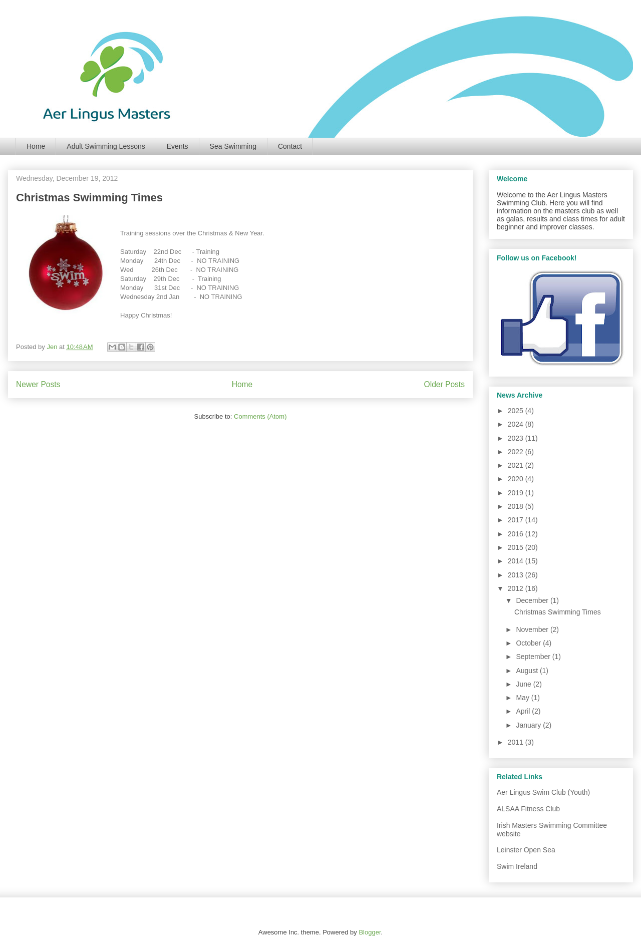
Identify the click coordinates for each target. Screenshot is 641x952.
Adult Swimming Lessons (106, 146)
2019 (516, 493)
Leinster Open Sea (526, 850)
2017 (516, 520)
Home (36, 146)
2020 (516, 479)
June (524, 684)
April (524, 711)
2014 (516, 561)
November (533, 629)
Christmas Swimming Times (89, 197)
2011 (516, 742)
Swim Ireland (517, 866)
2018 (516, 506)
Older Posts (444, 384)
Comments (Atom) (260, 416)
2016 (516, 534)
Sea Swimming (233, 146)
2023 (516, 438)
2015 (516, 547)
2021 (516, 465)
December (533, 600)
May (523, 698)
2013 (516, 575)
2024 (516, 424)
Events (177, 146)
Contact (290, 146)
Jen (53, 347)
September (534, 657)
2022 (516, 452)
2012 (516, 588)
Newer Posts (38, 384)
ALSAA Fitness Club (528, 809)
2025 (516, 411)
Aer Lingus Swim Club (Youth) (543, 792)
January (529, 725)
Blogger (370, 932)
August (527, 671)
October (529, 643)
